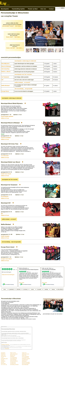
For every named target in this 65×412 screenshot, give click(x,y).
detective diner (12, 355)
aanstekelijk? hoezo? (12, 26)
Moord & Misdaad (6, 66)
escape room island (6, 258)
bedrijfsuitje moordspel (26, 358)
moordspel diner (13, 362)
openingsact (3, 352)
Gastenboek (7, 348)
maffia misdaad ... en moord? (22, 82)
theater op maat (13, 352)
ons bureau (25, 289)
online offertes (60, 289)
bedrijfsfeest (12, 356)
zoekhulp (46, 289)
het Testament (5, 77)
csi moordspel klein (13, 357)
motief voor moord (6, 173)
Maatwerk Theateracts (5, 344)
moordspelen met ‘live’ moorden (23, 74)
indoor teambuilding (25, 356)
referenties (19, 289)
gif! (2, 213)
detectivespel (3, 363)
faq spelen (39, 289)
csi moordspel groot (25, 357)
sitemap (53, 289)
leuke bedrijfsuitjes (25, 364)
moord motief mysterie (7, 116)
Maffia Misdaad (5, 85)
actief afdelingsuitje (13, 358)
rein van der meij (4, 364)
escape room (24, 352)
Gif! (2, 79)
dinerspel (2, 362)
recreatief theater (25, 359)
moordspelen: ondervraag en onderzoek (25, 61)
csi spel (2, 357)
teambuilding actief (4, 358)
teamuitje (2, 359)
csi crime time (5, 155)
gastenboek (31, 43)
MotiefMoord (5, 71)
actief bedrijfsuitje (13, 359)
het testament (4, 196)
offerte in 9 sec (5, 118)
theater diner (24, 355)
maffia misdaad (5, 236)
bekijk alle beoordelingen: (8, 274)
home (5, 289)
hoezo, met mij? (14, 48)
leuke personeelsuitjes (26, 362)
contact (32, 289)
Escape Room (5, 91)
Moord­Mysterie (5, 63)
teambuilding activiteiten (14, 364)
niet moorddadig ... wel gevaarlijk (23, 88)
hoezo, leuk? (13, 37)
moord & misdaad (6, 137)
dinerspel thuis (3, 356)
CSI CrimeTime (5, 69)
